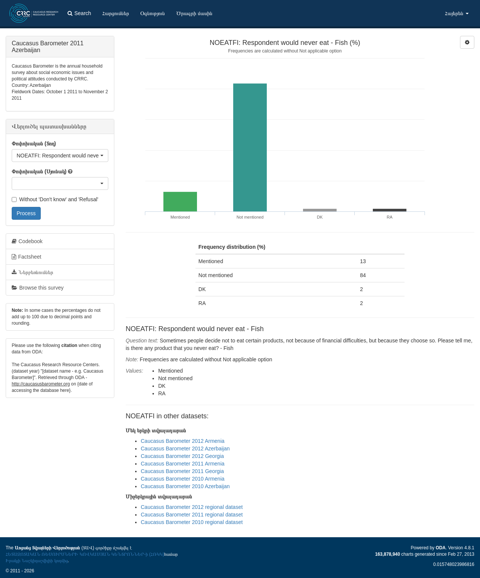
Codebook (27, 241)
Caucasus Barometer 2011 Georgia (182, 471)
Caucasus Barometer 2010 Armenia (183, 479)
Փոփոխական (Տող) (34, 143)
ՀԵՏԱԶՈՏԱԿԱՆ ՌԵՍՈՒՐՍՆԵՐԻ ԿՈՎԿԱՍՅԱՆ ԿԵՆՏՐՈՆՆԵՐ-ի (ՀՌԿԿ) (85, 554)
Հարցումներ (115, 13)
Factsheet (26, 257)
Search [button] (79, 13)
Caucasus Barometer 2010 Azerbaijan (185, 486)
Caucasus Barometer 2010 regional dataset (192, 522)
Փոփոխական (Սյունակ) (39, 171)
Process (26, 213)
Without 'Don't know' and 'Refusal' (55, 199)
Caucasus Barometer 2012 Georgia (182, 456)
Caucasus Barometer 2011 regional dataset (192, 515)
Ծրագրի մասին (194, 13)
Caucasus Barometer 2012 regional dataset (192, 507)
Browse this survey (37, 288)
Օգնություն (152, 13)
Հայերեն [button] (457, 13)
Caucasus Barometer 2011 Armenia (183, 464)
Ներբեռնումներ (32, 272)
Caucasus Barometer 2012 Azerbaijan (185, 448)
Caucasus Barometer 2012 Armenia (183, 441)
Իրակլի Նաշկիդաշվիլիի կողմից (37, 560)
